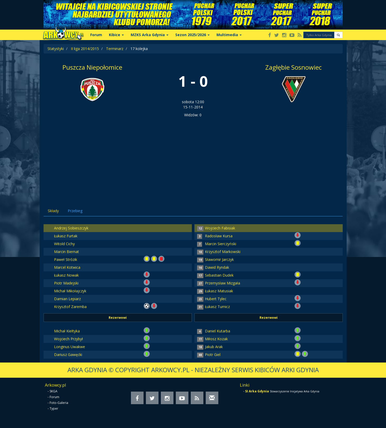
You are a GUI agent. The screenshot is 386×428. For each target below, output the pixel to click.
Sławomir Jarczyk (219, 259)
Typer (54, 408)
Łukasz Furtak (65, 235)
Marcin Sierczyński (220, 243)
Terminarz (114, 48)
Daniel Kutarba (217, 330)
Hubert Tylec (215, 298)
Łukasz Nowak (66, 275)
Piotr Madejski (66, 283)
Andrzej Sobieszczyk (71, 228)
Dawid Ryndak (217, 267)
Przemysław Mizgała (222, 283)
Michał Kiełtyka (67, 330)
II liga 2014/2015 (85, 48)
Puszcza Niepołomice (92, 67)
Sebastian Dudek (219, 275)
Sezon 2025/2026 (192, 34)
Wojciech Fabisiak (220, 228)
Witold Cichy (64, 243)
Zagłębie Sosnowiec (293, 67)
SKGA (53, 391)
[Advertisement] (193, 157)
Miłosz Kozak (216, 338)
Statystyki (55, 48)
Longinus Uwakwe (69, 346)
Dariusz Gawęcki (68, 354)
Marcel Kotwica (67, 267)
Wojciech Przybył (68, 338)
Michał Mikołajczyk (70, 290)
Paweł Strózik (65, 259)
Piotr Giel (212, 354)
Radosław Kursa (218, 235)
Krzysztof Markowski (222, 251)
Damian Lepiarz (67, 298)
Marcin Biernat (66, 251)
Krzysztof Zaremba (70, 306)
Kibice (116, 34)
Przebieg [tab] (75, 210)
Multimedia (229, 34)
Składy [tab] (53, 210)
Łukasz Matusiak (219, 290)
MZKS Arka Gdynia (149, 34)
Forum (96, 34)
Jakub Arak (214, 346)
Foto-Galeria (59, 402)
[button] (338, 35)
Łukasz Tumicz (217, 306)
